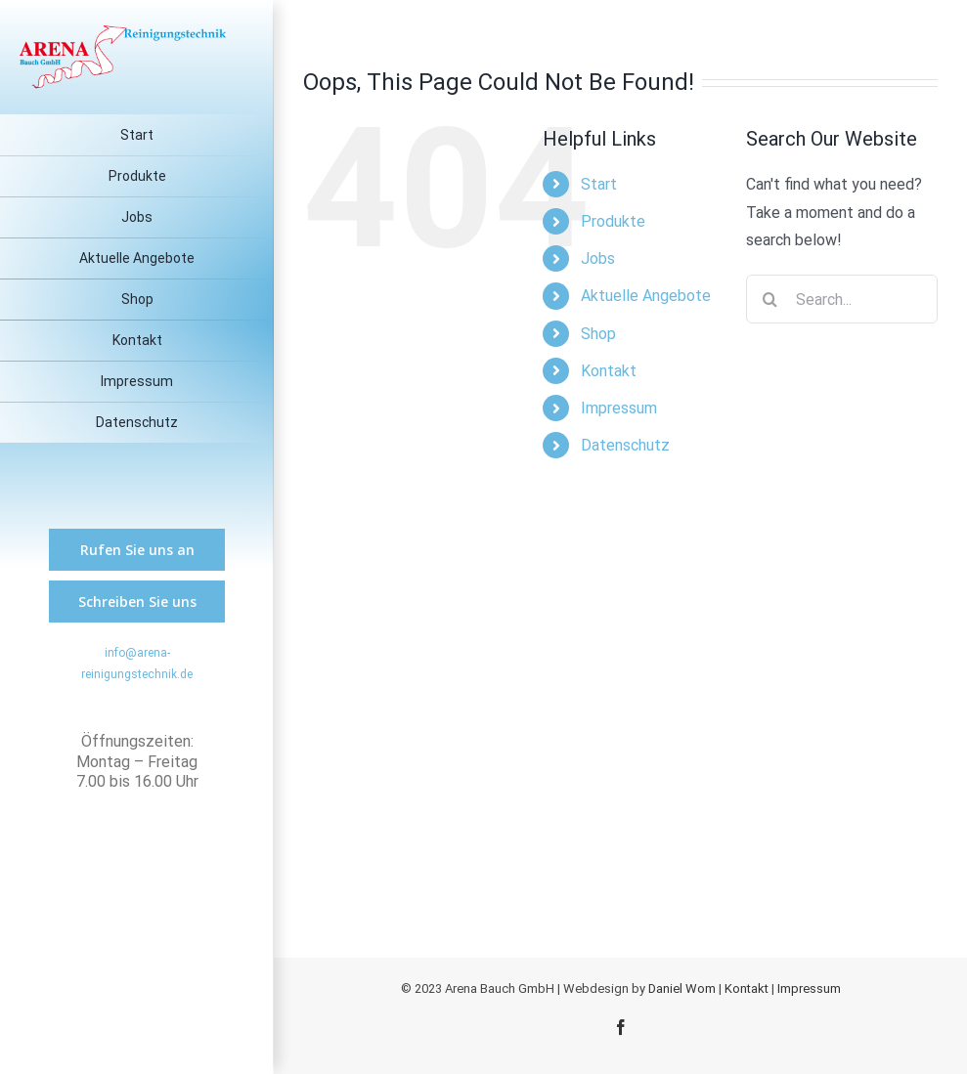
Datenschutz (625, 445)
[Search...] (842, 299)
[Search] (770, 299)
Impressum (619, 408)
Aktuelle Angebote (646, 295)
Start (599, 184)
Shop (598, 333)
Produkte (613, 221)
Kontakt (609, 371)
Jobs (598, 258)
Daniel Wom (682, 988)
